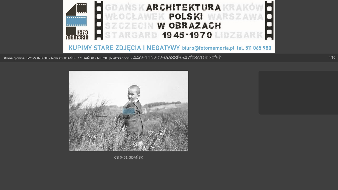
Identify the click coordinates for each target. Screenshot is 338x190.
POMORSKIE (37, 58)
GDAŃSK (87, 58)
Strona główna (14, 58)
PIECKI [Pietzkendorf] (113, 58)
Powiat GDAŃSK (64, 58)
